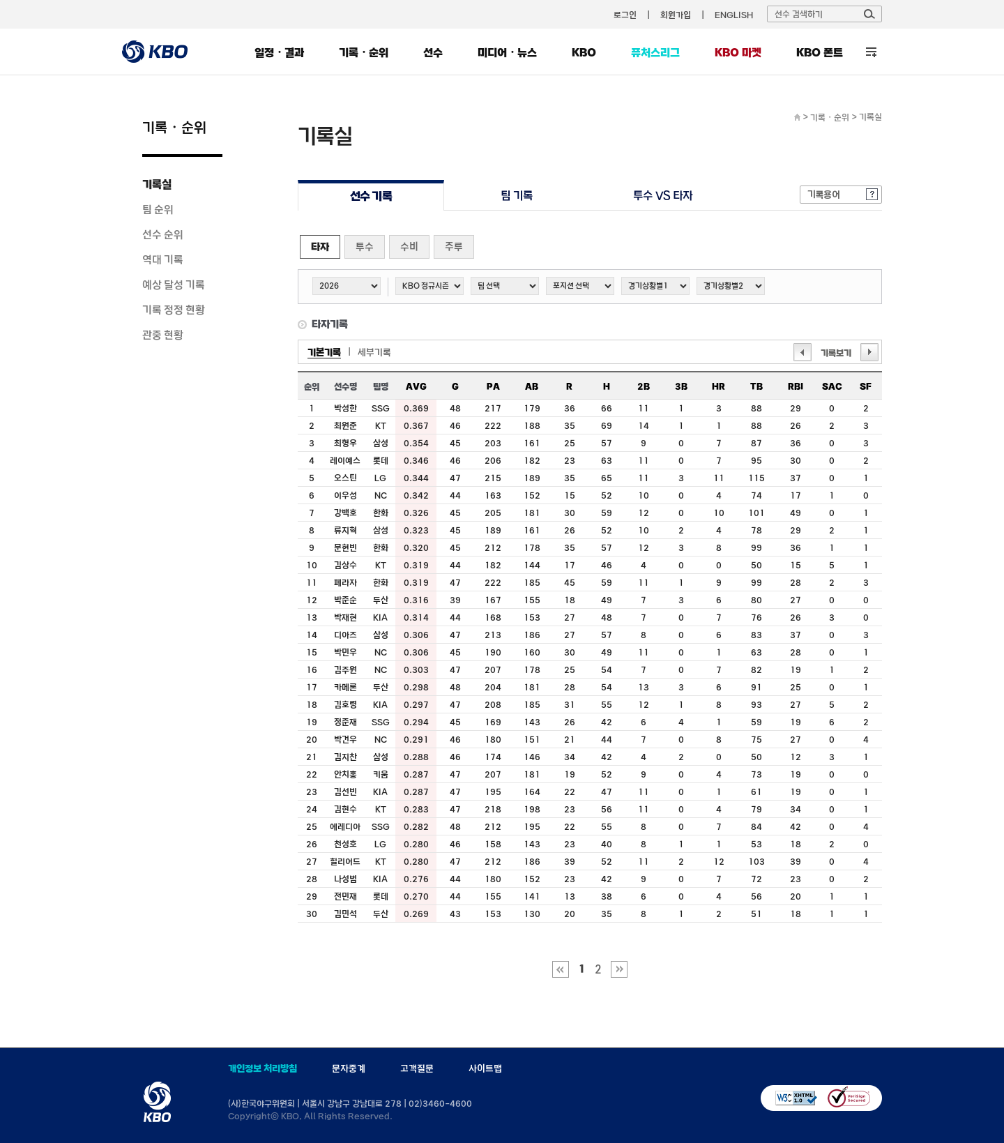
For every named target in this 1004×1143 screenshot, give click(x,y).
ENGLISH (734, 14)
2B (643, 386)
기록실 (157, 184)
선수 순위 (162, 234)
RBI (795, 386)
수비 (409, 246)
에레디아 (345, 826)
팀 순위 (158, 209)
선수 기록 (371, 195)
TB (756, 386)
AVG (416, 386)
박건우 (345, 739)
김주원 (345, 669)
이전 (802, 352)
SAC (832, 386)
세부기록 (374, 352)
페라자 (345, 582)
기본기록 (324, 352)
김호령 (345, 704)
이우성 (345, 495)
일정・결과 (279, 52)
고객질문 (417, 1068)
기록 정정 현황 (173, 309)
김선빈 (345, 791)
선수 (433, 52)
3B (681, 386)
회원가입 (675, 14)
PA (493, 386)
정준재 (345, 722)
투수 (365, 246)
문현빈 (345, 547)
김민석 (345, 913)
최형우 (345, 443)
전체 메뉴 (871, 52)
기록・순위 (363, 52)
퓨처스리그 (655, 52)
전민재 (345, 896)
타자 (320, 246)
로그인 (625, 14)
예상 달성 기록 (173, 284)
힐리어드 (345, 861)
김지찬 (345, 757)
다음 (869, 352)
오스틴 (345, 478)
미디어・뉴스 (507, 52)
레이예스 (345, 460)
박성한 (345, 408)
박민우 (345, 652)
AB (531, 386)
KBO (584, 52)
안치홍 (345, 774)
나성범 (345, 879)
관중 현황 (162, 334)
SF (866, 386)
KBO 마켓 (738, 52)
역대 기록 (162, 259)
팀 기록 (517, 195)
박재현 (345, 617)
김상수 (345, 565)
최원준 (345, 425)
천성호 (345, 844)
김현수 (345, 809)
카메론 (345, 687)
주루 (454, 246)
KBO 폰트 (819, 52)
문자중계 (348, 1068)
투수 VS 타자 (662, 195)
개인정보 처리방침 (262, 1068)
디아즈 (345, 634)
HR (718, 386)
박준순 (345, 600)
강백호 (345, 512)
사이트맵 (485, 1068)
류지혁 (345, 530)
